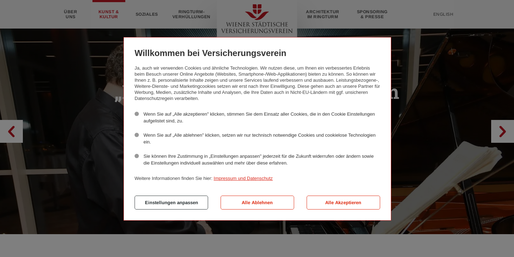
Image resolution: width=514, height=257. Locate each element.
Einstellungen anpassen (171, 202)
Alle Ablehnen (257, 202)
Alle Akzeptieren (343, 202)
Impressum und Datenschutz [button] (243, 178)
